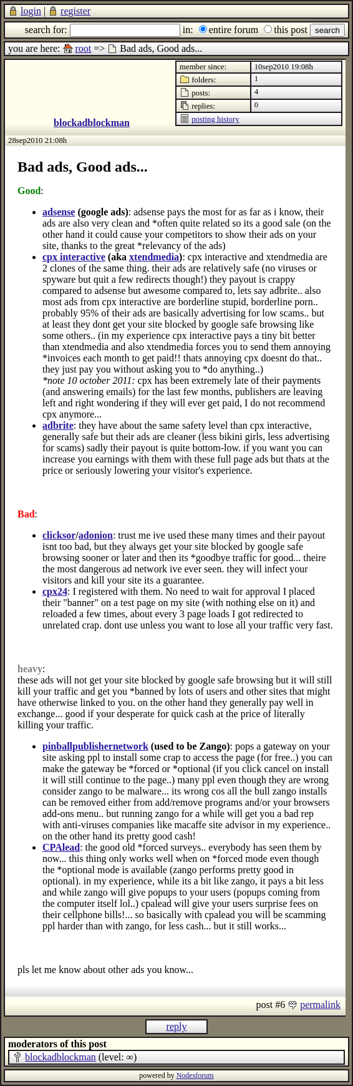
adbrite (58, 425)
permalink (320, 1004)
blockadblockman (92, 122)
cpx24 (54, 591)
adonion (96, 535)
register (75, 11)
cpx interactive (73, 257)
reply (177, 1026)
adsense (58, 212)
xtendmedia (154, 257)
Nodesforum (195, 1075)
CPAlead (61, 847)
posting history (215, 119)
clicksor (58, 535)
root (83, 48)
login (31, 11)
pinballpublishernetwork (95, 746)
